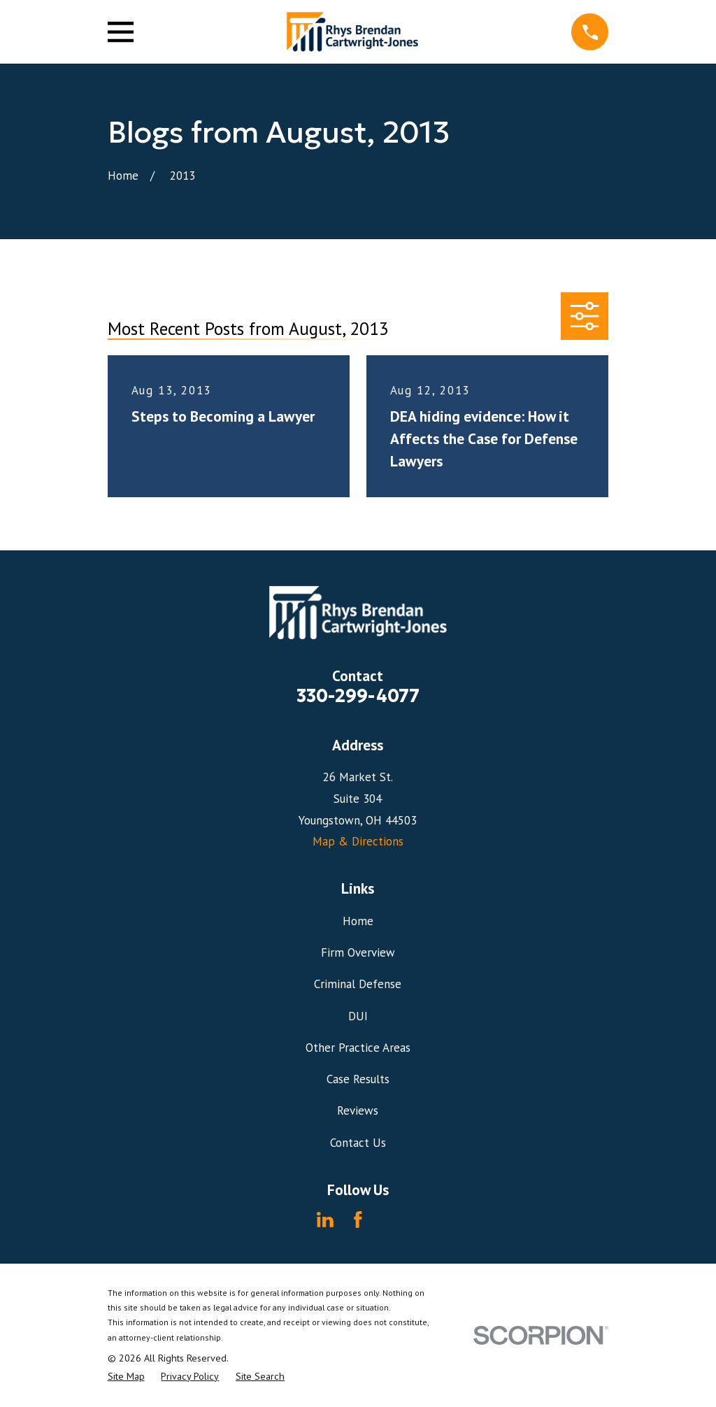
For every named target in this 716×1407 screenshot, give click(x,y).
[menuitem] (126, 1377)
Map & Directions (358, 841)
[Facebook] (358, 1219)
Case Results (358, 1079)
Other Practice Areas (358, 1047)
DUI (358, 1016)
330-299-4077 (358, 696)
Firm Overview (358, 952)
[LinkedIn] (325, 1219)
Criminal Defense (357, 984)
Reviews (357, 1110)
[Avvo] (390, 1219)
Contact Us (358, 1142)
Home (358, 921)
